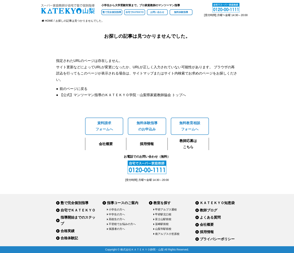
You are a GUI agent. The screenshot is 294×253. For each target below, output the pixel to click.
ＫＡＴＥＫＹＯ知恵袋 (217, 203)
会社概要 (106, 144)
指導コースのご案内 (122, 203)
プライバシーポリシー (217, 239)
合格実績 (67, 231)
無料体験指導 (181, 12)
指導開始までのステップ (78, 220)
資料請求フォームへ (104, 126)
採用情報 (147, 144)
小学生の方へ (117, 209)
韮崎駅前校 (162, 224)
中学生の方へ (117, 214)
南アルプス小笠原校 (167, 233)
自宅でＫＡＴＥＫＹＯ (78, 210)
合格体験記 (69, 238)
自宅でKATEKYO (135, 12)
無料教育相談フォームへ (189, 126)
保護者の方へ (117, 228)
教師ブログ (208, 210)
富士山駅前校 (163, 219)
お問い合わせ (157, 12)
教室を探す (162, 203)
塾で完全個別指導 (112, 12)
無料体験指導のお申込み (147, 126)
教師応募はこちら (188, 144)
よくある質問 (210, 217)
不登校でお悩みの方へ (122, 224)
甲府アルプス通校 (166, 209)
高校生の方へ (117, 219)
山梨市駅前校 (163, 228)
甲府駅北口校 (163, 214)
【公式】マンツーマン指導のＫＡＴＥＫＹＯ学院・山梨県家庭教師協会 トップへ (123, 95)
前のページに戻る (73, 89)
